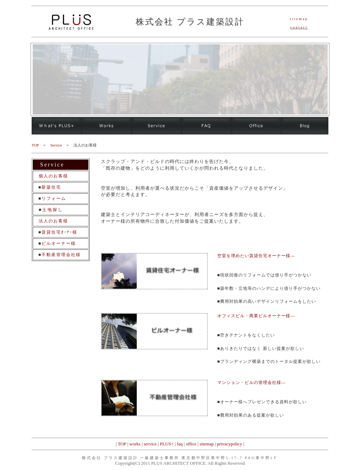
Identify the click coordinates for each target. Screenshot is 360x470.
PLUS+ (167, 443)
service (150, 443)
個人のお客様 (53, 176)
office (191, 443)
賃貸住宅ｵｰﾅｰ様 (59, 232)
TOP (122, 443)
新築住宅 (51, 187)
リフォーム (53, 198)
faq (180, 443)
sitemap (207, 443)
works (135, 443)
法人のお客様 (53, 220)
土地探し (52, 209)
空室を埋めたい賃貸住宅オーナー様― (256, 255)
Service (56, 145)
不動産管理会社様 (61, 254)
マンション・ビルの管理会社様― (251, 382)
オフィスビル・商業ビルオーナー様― (256, 315)
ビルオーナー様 (58, 243)
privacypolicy (229, 443)
